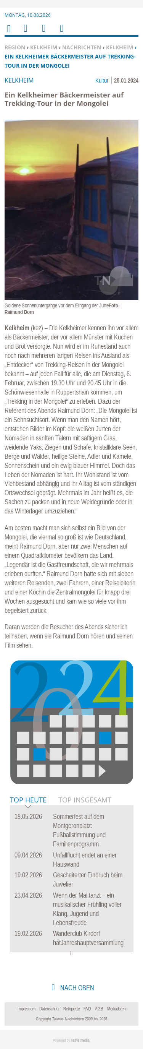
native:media (80, 1040)
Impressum (26, 1009)
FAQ (87, 1009)
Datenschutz (49, 1009)
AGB (99, 1009)
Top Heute (28, 800)
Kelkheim (43, 47)
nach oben (76, 988)
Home (8, 33)
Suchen (42, 33)
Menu (25, 33)
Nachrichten (81, 47)
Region (15, 47)
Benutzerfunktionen (61, 33)
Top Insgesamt (84, 799)
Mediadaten (116, 1009)
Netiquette (71, 1009)
